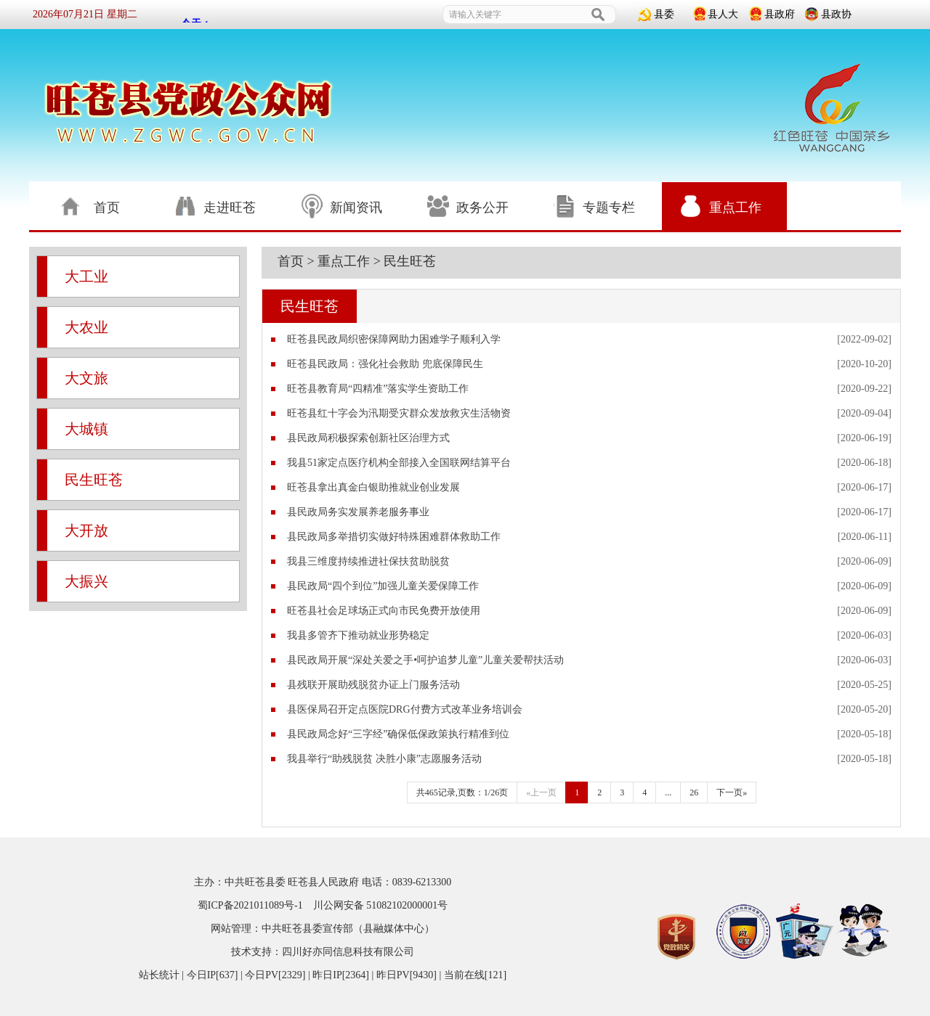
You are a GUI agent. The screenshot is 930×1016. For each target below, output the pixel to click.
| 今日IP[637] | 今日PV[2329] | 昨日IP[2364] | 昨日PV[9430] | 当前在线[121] (342, 975)
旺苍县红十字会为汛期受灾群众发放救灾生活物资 (399, 413)
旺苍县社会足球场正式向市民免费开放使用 (383, 610)
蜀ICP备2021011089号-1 (250, 905)
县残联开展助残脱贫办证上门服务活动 (373, 684)
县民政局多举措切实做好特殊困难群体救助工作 (394, 536)
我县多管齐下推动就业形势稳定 (358, 635)
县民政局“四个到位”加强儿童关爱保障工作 (383, 586)
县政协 (836, 14)
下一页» (731, 792)
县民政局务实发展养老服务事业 (358, 512)
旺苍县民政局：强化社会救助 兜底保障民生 (385, 364)
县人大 (723, 14)
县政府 (779, 14)
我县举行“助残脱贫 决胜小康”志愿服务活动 (384, 758)
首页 (291, 261)
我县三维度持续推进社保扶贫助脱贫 (368, 561)
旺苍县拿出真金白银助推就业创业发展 (373, 487)
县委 (664, 14)
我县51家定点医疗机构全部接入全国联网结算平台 (399, 462)
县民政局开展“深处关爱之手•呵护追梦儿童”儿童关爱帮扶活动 (425, 660)
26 (694, 792)
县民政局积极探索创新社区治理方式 (368, 438)
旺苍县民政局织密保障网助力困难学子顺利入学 (394, 339)
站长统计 (159, 975)
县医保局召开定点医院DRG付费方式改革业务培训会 (404, 709)
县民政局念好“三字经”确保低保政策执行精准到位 (398, 734)
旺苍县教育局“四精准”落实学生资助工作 (378, 388)
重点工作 (344, 261)
